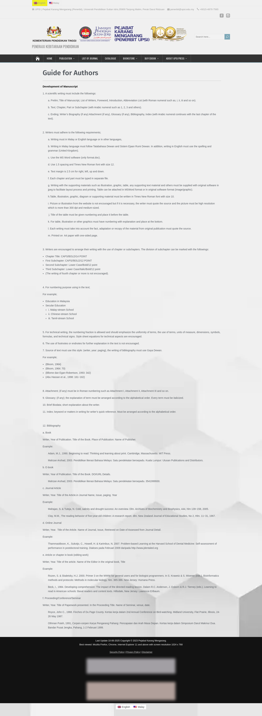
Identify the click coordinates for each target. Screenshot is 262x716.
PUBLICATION (65, 58)
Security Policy (117, 652)
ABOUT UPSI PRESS (175, 58)
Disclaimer (147, 652)
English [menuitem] (126, 706)
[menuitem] (39, 3)
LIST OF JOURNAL (90, 58)
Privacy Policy (133, 652)
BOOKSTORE (129, 58)
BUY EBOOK (150, 58)
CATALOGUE (110, 58)
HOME (49, 58)
